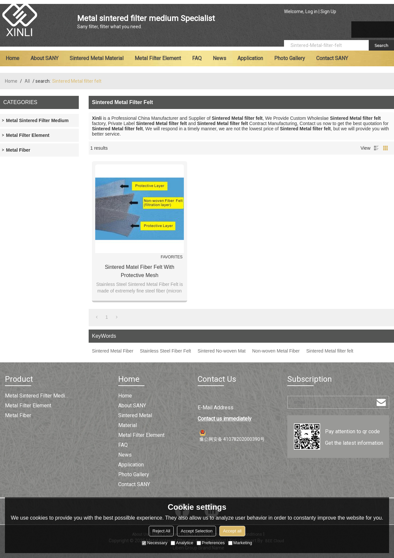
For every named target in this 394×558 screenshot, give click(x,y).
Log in (311, 11)
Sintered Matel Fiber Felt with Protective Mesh (139, 271)
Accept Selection (196, 530)
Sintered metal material (96, 58)
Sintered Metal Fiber (112, 351)
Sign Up (328, 11)
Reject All (161, 530)
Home (12, 58)
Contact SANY (332, 58)
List (376, 148)
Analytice (182, 542)
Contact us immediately (225, 419)
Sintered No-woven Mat (222, 351)
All (27, 81)
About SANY (44, 58)
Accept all (232, 530)
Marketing (240, 542)
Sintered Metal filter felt (329, 351)
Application (250, 58)
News (219, 58)
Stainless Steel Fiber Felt (165, 351)
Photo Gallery (289, 58)
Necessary (154, 542)
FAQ (197, 58)
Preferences (211, 542)
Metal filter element (158, 58)
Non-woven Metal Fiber (276, 351)
